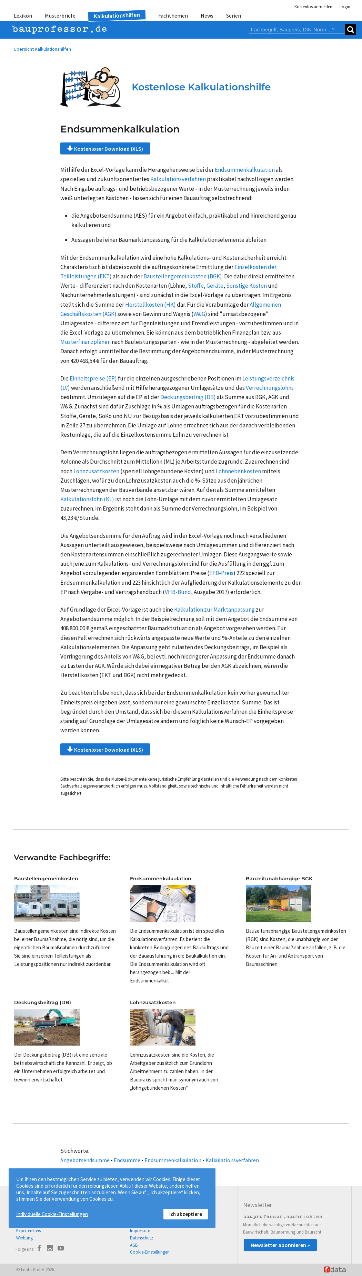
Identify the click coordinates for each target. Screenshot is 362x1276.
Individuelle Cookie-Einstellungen (52, 1214)
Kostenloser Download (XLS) (105, 148)
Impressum (140, 1231)
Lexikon (23, 15)
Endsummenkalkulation (172, 1160)
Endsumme (127, 1160)
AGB (134, 1245)
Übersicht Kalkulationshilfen (42, 49)
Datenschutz (141, 1238)
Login (345, 7)
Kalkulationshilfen (117, 15)
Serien (233, 15)
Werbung (24, 1238)
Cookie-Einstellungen (150, 1252)
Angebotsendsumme (85, 1160)
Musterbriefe (60, 15)
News (207, 15)
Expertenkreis (28, 1231)
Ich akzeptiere (185, 1214)
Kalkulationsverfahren (232, 1160)
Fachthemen (173, 15)
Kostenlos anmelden (313, 7)
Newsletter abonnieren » (280, 1245)
